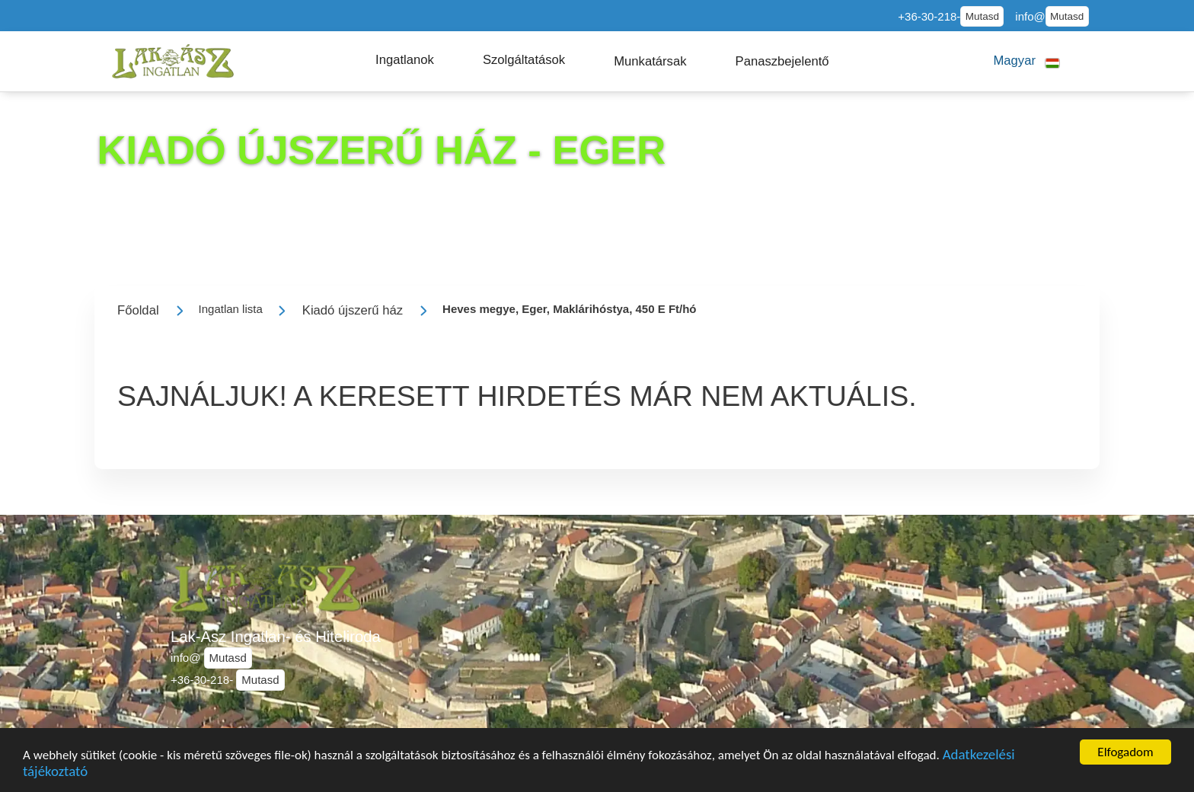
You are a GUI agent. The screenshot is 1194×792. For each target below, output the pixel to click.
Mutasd (982, 16)
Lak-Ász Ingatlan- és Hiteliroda (276, 636)
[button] (404, 60)
